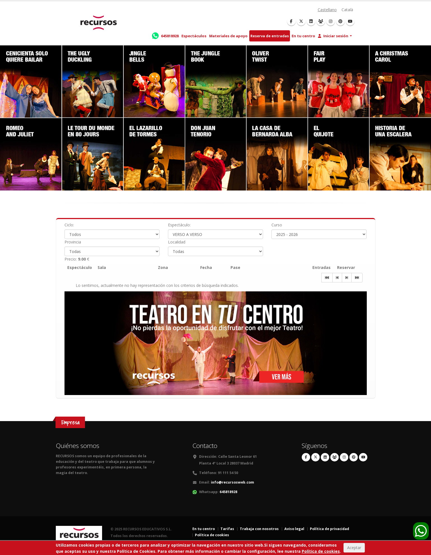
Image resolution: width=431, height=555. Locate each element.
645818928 (228, 491)
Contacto (204, 445)
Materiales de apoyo (228, 35)
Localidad (176, 242)
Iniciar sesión (333, 35)
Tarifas (227, 528)
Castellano (327, 9)
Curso (276, 224)
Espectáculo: (179, 224)
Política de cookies (212, 535)
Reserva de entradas (269, 35)
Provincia (72, 242)
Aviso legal (294, 528)
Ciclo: (69, 224)
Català (347, 9)
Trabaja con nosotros (259, 528)
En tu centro (303, 35)
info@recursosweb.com (232, 482)
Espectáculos (193, 35)
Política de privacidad (329, 528)
